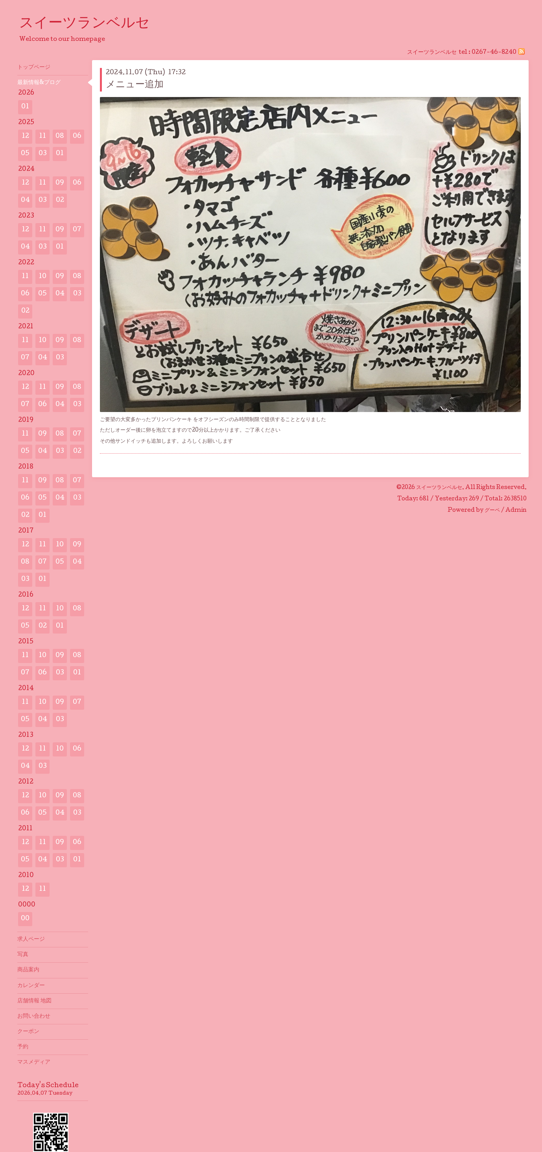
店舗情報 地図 (34, 1001)
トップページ (33, 67)
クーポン (28, 1032)
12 (25, 136)
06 (77, 136)
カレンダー (31, 986)
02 (60, 200)
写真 (22, 955)
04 (25, 200)
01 (25, 107)
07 (77, 230)
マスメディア (33, 1062)
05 (25, 153)
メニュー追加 (135, 85)
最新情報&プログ (39, 83)
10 (42, 276)
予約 (22, 1047)
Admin (516, 510)
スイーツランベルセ (91, 24)
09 (59, 183)
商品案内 (28, 970)
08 (59, 136)
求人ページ (31, 939)
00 (25, 919)
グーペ (492, 510)
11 (42, 136)
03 (43, 153)
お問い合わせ (33, 1016)
